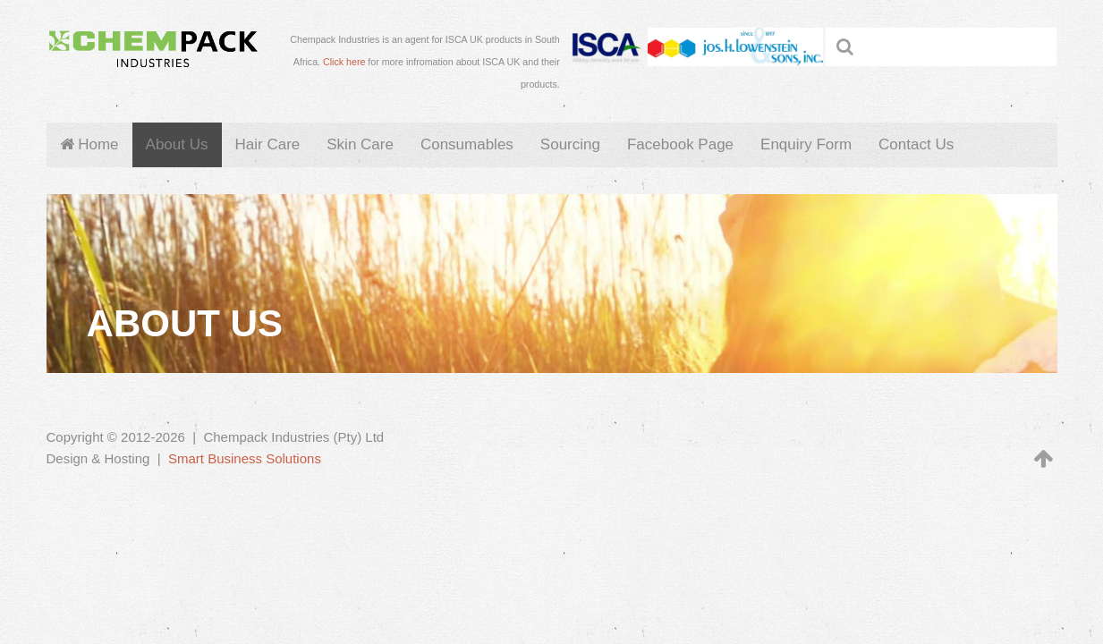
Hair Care (268, 144)
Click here (344, 61)
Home (89, 144)
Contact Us (916, 144)
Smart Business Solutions (244, 458)
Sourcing (570, 144)
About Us (177, 144)
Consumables (466, 144)
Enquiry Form (806, 144)
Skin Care (360, 144)
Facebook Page (680, 144)
